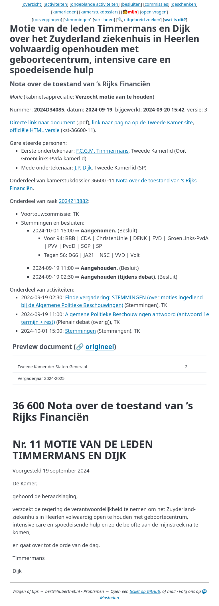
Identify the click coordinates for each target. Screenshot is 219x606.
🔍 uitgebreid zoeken (138, 19)
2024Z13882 (73, 201)
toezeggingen (47, 19)
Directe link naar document (42, 122)
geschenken (184, 4)
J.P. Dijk (83, 167)
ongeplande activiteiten (94, 4)
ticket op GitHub (145, 591)
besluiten (131, 4)
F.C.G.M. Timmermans (102, 150)
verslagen (104, 19)
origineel (100, 346)
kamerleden (64, 12)
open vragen (154, 12)
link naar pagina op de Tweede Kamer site (142, 122)
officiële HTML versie (35, 130)
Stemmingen (80, 330)
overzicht (32, 4)
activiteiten (56, 4)
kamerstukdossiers (99, 12)
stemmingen (77, 19)
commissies (156, 4)
